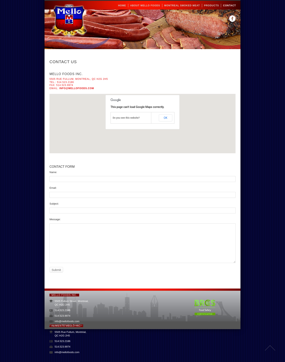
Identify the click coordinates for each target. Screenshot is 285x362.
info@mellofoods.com (76, 88)
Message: (55, 219)
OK (165, 117)
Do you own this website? (126, 117)
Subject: (54, 203)
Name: (53, 172)
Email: (53, 187)
